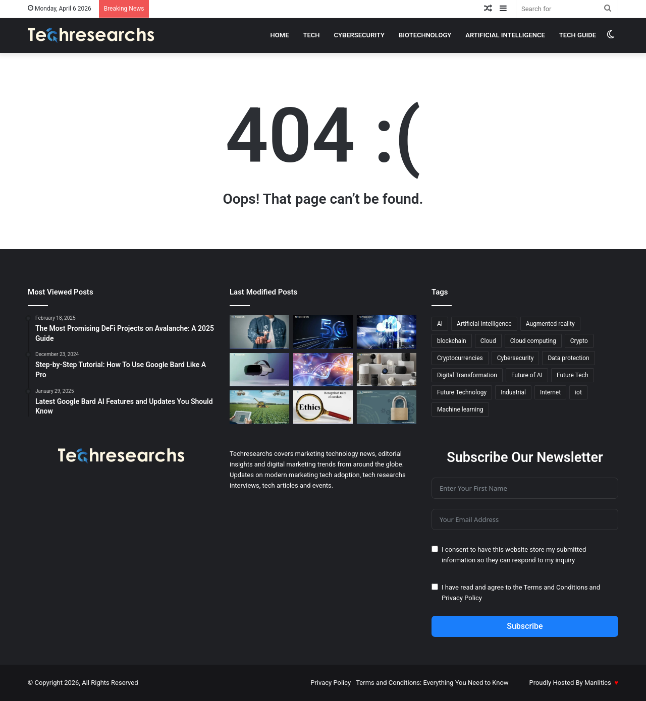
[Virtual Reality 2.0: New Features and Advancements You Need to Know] (259, 370)
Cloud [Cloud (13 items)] (488, 340)
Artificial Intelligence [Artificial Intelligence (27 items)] (484, 323)
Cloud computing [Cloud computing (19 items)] (533, 340)
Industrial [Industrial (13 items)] (513, 392)
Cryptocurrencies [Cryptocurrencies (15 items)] (460, 358)
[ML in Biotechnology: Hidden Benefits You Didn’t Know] (323, 370)
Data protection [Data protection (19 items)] (568, 358)
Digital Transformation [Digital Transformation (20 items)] (467, 375)
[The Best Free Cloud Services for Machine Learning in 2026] (386, 332)
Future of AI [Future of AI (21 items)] (527, 375)
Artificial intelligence (505, 35)
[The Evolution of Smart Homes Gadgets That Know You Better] (386, 370)
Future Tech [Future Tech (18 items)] (572, 375)
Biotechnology (425, 35)
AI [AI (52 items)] (440, 323)
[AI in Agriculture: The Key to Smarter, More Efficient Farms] (259, 407)
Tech (311, 35)
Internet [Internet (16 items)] (550, 392)
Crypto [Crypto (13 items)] (579, 340)
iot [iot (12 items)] (578, 392)
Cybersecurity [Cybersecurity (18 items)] (515, 358)
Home (280, 35)
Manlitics (597, 682)
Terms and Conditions (556, 587)
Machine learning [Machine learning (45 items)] (460, 409)
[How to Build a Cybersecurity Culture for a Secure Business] (386, 407)
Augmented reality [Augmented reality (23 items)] (550, 323)
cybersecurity (359, 35)
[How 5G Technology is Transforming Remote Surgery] (323, 332)
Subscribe (525, 626)
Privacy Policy (462, 598)
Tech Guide (577, 35)
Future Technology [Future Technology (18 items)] (462, 392)
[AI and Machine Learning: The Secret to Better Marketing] (259, 332)
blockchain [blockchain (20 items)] (451, 340)
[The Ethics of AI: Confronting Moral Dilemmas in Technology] (323, 407)
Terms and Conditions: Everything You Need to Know (432, 682)
